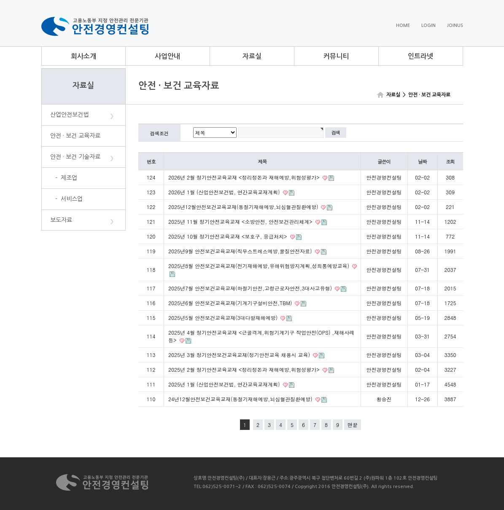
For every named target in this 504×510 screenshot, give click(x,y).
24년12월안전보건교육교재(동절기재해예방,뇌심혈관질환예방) (241, 399)
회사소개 (83, 56)
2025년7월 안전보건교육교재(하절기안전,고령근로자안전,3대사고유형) (251, 288)
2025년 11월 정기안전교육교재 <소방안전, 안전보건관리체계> (241, 221)
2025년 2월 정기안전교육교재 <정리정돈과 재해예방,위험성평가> (244, 369)
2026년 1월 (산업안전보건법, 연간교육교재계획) (225, 192)
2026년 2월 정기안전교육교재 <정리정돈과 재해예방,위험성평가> (244, 177)
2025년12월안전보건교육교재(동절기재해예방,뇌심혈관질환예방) (244, 206)
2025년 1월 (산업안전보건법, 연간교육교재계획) (225, 384)
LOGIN (428, 25)
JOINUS (455, 25)
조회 (450, 161)
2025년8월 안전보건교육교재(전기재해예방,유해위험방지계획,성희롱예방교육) (259, 265)
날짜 (422, 161)
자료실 (252, 56)
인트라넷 (420, 56)
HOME (403, 25)
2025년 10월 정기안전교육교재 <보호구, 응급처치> (228, 236)
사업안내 (167, 56)
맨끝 (353, 424)
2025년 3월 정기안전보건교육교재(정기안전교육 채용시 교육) (240, 354)
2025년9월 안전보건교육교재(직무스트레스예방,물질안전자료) (241, 251)
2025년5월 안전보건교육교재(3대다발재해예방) (223, 317)
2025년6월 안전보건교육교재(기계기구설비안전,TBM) (231, 302)
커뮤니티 (336, 56)
